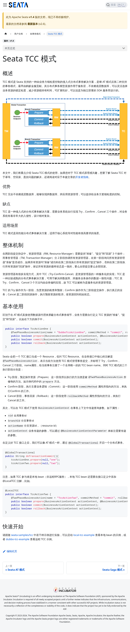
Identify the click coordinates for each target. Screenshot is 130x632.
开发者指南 (81, 177)
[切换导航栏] (5, 4)
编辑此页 (10, 551)
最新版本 (32, 24)
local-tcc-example (83, 535)
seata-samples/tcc (22, 535)
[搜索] (116, 5)
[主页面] (6, 33)
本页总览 (10, 48)
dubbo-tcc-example (17, 539)
